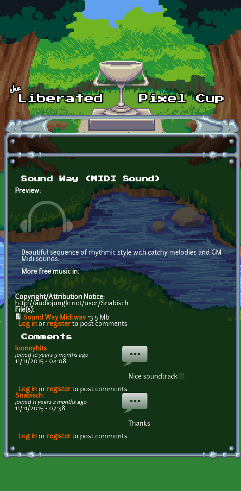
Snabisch (29, 396)
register (59, 324)
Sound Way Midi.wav (54, 318)
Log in (27, 324)
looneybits (31, 349)
